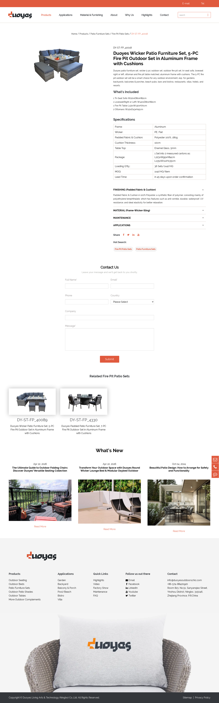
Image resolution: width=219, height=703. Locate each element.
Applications (65, 15)
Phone (68, 295)
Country (115, 295)
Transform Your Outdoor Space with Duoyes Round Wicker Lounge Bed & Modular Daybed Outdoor (109, 469)
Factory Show (100, 588)
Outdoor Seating (18, 580)
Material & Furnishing (91, 15)
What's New (109, 450)
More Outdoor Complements (25, 599)
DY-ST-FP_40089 (32, 420)
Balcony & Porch (67, 588)
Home (74, 34)
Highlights (146, 15)
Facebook (132, 584)
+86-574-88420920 (177, 584)
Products (46, 15)
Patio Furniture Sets (100, 34)
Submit (109, 359)
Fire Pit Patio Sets (120, 34)
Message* (70, 325)
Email (130, 580)
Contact (164, 15)
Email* (114, 279)
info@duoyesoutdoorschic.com (184, 580)
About (113, 15)
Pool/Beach (64, 591)
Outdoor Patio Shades (21, 591)
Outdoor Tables (17, 595)
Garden (62, 580)
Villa (60, 599)
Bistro (61, 595)
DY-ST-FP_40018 (139, 34)
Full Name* (71, 279)
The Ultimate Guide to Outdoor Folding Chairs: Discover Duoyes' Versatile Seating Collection (40, 469)
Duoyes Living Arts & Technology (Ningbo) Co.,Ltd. (50, 697)
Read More (40, 526)
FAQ (95, 595)
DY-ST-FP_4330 (84, 420)
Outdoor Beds (16, 584)
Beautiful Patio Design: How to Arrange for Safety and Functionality (178, 469)
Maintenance (100, 591)
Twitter (131, 595)
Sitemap (187, 697)
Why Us (129, 15)
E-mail (185, 3)
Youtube (132, 591)
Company (70, 311)
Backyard (63, 584)
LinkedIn (132, 588)
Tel (202, 3)
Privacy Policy (202, 697)
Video (96, 584)
